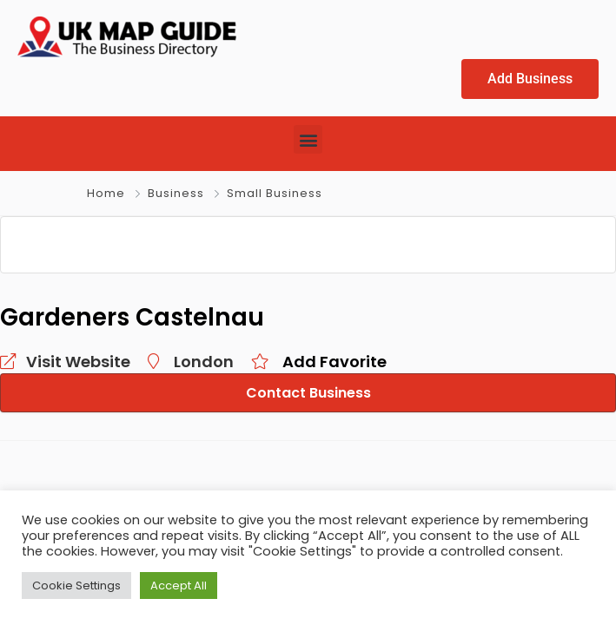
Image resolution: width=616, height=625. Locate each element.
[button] (308, 140)
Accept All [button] (178, 585)
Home (106, 194)
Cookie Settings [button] (76, 585)
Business (176, 194)
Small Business (274, 194)
